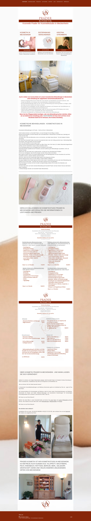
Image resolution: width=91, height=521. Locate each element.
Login (71, 516)
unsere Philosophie (63, 400)
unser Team (53, 400)
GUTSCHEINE (45, 50)
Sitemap (26, 516)
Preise (60, 401)
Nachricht (68, 411)
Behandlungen (27, 50)
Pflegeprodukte (53, 401)
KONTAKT (63, 50)
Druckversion (22, 516)
